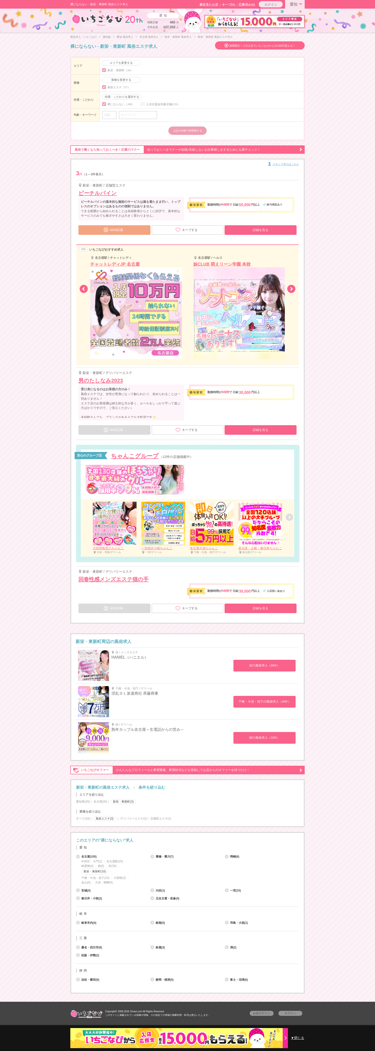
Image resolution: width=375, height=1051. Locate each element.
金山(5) (86, 882)
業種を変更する (121, 80)
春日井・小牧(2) (89, 898)
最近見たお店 (208, 4)
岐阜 (83, 913)
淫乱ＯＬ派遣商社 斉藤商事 (134, 693)
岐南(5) (157, 922)
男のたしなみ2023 (100, 381)
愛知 (297, 4)
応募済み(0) (247, 4)
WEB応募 (113, 229)
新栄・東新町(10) (94, 871)
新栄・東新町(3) (123, 801)
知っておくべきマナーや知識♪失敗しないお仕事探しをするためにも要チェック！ (186, 150)
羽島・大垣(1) (236, 922)
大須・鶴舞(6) (104, 882)
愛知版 (107, 36)
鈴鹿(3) (157, 947)
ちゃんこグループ (135, 456)
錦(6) (101, 866)
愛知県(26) (83, 801)
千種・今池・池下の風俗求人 (264, 701)
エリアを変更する (121, 63)
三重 (83, 938)
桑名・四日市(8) (89, 947)
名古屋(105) (86, 856)
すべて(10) (83, 818)
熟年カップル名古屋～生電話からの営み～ (147, 729)
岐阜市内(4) (86, 922)
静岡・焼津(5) (162, 979)
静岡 (83, 970)
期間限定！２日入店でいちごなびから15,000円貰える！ (262, 45)
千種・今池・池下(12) (95, 878)
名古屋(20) (100, 801)
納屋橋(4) (87, 866)
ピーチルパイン (97, 193)
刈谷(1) (157, 890)
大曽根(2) (120, 878)
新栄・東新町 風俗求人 (178, 36)
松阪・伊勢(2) (87, 955)
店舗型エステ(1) (160, 818)
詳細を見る (260, 230)
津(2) (231, 947)
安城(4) (83, 890)
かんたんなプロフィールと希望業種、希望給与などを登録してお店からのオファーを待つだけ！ (186, 770)
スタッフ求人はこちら (283, 164)
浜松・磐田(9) (87, 979)
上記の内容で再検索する (187, 130)
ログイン (271, 4)
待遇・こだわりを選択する (122, 97)
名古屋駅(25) (114, 861)
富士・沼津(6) (236, 979)
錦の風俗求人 (264, 737)
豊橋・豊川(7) (162, 856)
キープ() (228, 4)
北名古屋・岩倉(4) (164, 898)
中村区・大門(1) (91, 861)
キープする (186, 229)
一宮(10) (233, 890)
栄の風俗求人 (264, 665)
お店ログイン (261, 1013)
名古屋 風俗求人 (149, 36)
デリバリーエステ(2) (133, 818)
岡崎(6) (232, 856)
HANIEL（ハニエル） (129, 657)
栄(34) (112, 866)
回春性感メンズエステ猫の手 (113, 579)
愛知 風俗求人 (125, 36)
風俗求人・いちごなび (83, 36)
